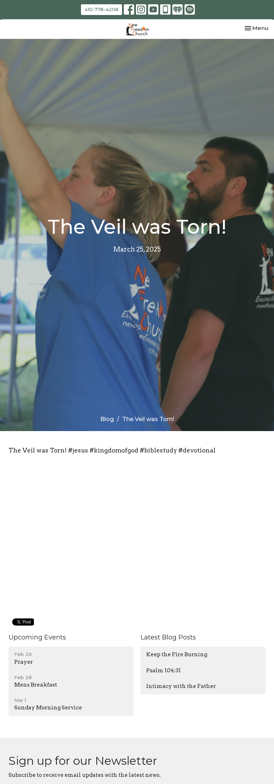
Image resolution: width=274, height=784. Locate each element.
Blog (107, 419)
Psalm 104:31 (163, 670)
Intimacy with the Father (181, 686)
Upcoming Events (37, 637)
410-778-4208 (101, 9)
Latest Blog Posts (168, 637)
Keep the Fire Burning (176, 654)
